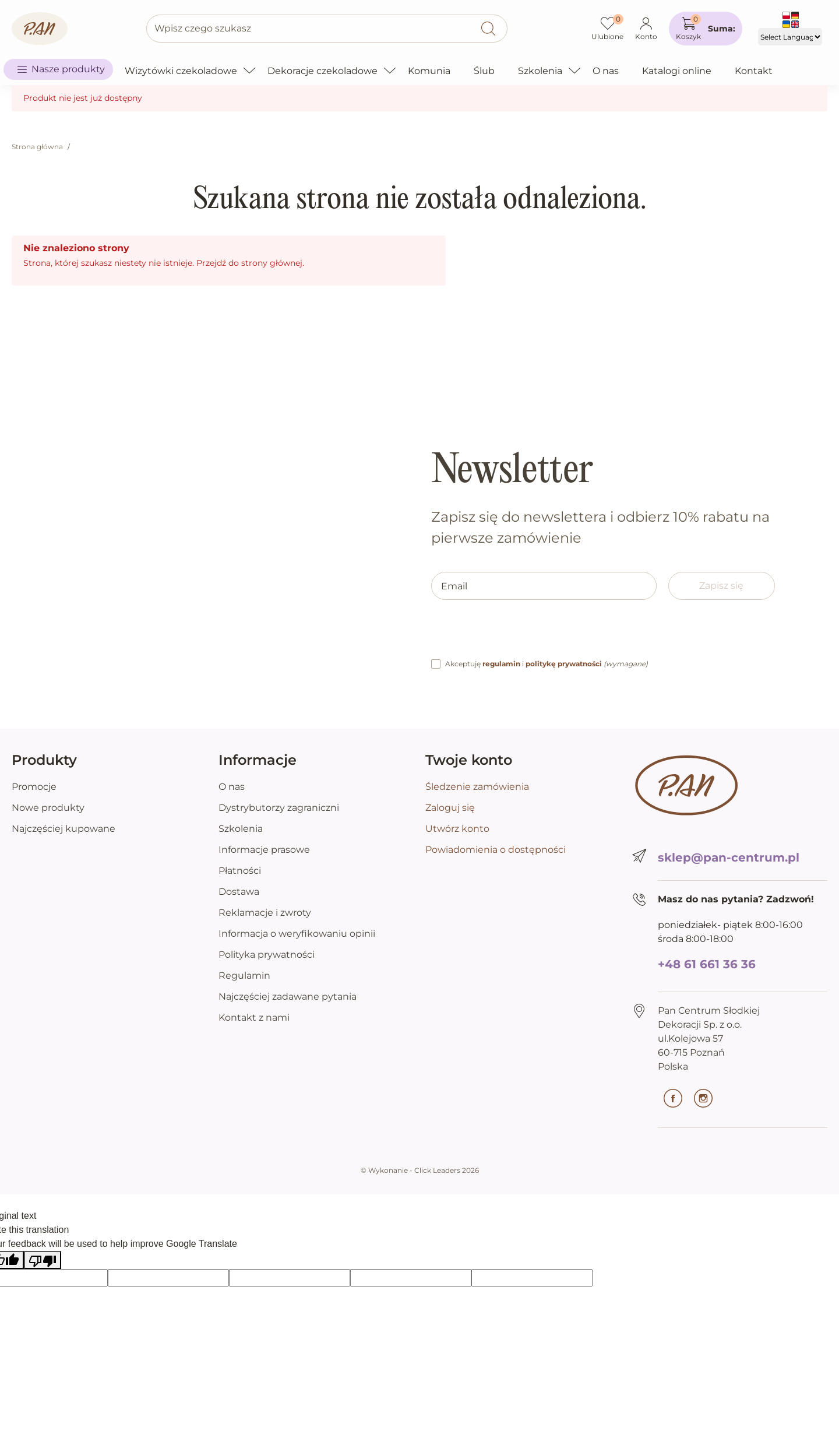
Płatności (239, 870)
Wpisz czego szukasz (202, 28)
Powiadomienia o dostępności (495, 849)
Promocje (34, 786)
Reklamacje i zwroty (264, 912)
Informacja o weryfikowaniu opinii (296, 933)
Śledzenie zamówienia (477, 786)
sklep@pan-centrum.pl (728, 857)
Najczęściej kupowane (63, 828)
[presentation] (519, 634)
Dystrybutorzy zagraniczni (278, 807)
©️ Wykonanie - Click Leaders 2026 (420, 1170)
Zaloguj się (450, 807)
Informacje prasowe (264, 849)
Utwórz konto (457, 828)
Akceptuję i (546, 663)
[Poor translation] (42, 1260)
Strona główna (37, 146)
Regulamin (244, 975)
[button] (705, 28)
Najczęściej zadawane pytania (287, 996)
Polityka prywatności (266, 954)
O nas (231, 786)
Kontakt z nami (254, 1017)
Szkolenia (240, 828)
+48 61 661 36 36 (707, 964)
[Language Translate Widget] (790, 36)
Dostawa (238, 891)
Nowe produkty (48, 807)
